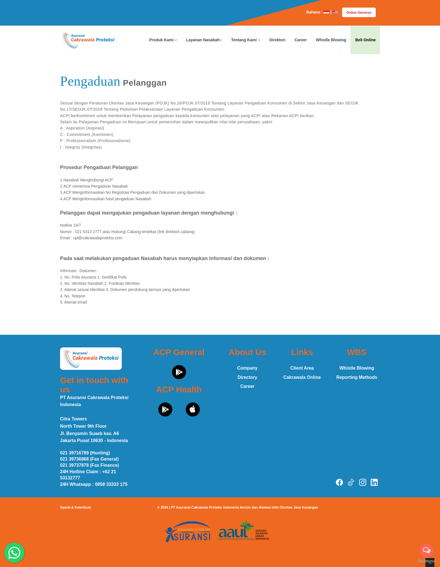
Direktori (277, 40)
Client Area (302, 368)
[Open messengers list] (427, 550)
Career (300, 40)
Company (247, 368)
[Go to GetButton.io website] (427, 561)
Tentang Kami (245, 40)
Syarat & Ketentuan (75, 507)
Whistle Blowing (331, 40)
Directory (247, 377)
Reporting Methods (356, 377)
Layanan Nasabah (204, 40)
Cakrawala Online (302, 377)
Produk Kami (163, 40)
